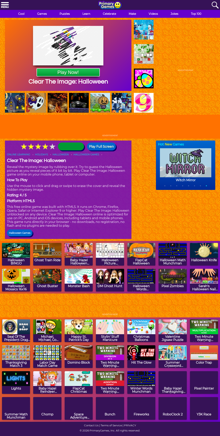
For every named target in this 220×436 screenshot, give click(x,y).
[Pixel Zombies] (173, 280)
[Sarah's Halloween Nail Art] (204, 280)
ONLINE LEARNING (18, 154)
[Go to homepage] (110, 5)
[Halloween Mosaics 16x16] (16, 280)
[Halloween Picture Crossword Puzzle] (110, 254)
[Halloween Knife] (204, 254)
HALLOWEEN (61, 154)
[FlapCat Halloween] (141, 254)
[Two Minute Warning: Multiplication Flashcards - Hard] (204, 330)
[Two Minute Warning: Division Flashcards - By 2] (110, 356)
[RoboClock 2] (173, 408)
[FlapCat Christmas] (79, 382)
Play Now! (68, 72)
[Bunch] (110, 408)
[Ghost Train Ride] (47, 254)
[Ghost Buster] (47, 280)
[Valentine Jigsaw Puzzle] (173, 330)
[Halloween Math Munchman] (173, 254)
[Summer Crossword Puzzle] (173, 356)
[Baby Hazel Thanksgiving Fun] (173, 382)
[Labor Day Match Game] (47, 356)
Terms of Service (111, 425)
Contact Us (91, 425)
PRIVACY (130, 425)
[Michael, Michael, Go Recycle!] (47, 330)
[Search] (215, 5)
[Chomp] (47, 408)
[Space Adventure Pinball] (79, 408)
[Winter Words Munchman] (141, 382)
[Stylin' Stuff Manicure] (110, 330)
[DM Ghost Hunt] (110, 280)
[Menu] (5, 5)
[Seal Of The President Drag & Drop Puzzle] (16, 330)
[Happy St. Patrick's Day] (79, 330)
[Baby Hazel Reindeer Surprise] (47, 382)
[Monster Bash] (79, 280)
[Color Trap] (204, 356)
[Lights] (16, 382)
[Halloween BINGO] (16, 254)
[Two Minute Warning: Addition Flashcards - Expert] (110, 382)
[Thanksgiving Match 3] (16, 356)
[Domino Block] (79, 356)
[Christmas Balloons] (141, 330)
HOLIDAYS (41, 154)
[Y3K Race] (204, 408)
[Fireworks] (141, 408)
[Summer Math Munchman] (16, 408)
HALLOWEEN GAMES (86, 154)
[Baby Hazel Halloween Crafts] (79, 254)
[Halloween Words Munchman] (141, 280)
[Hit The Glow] (141, 356)
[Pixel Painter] (204, 382)
